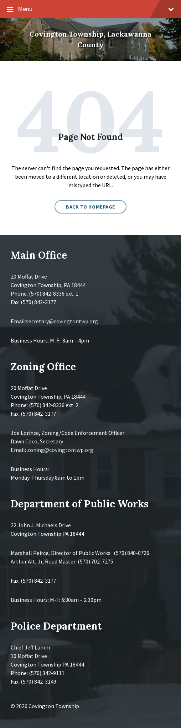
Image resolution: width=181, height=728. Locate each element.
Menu (90, 9)
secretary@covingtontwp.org (62, 321)
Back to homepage (90, 207)
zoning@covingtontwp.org (60, 449)
